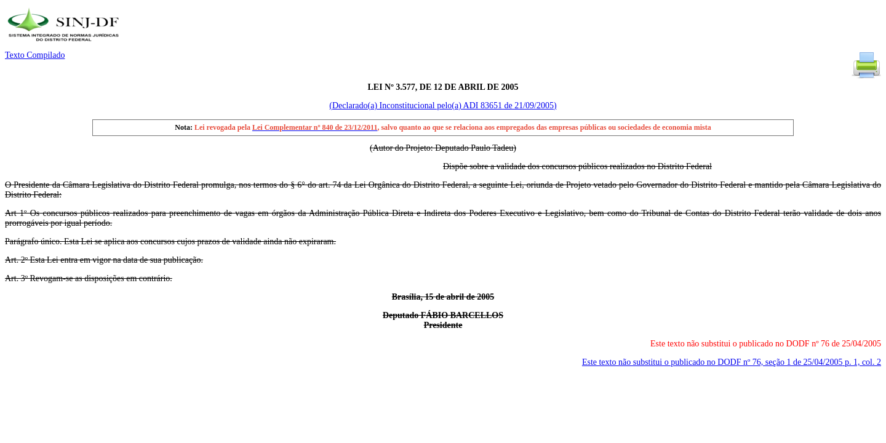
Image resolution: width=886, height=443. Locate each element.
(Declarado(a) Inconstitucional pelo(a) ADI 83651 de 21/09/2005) (442, 105)
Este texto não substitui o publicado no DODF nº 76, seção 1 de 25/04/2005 (731, 362)
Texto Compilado (35, 55)
